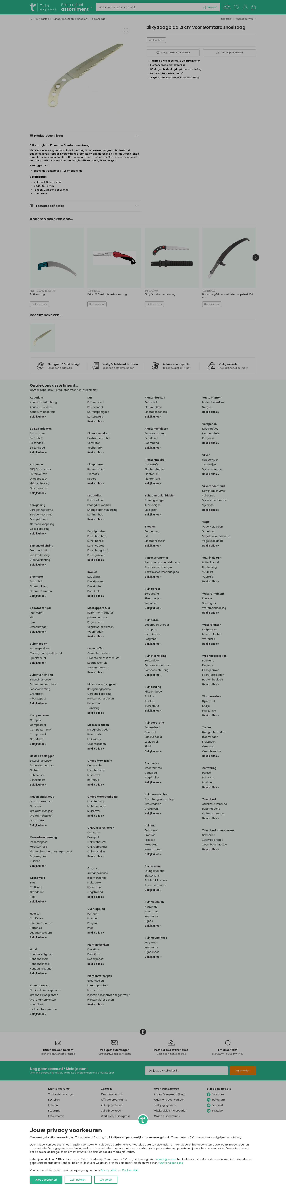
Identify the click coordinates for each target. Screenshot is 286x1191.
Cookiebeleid (130, 1170)
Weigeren (106, 1179)
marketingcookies (165, 1159)
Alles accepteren (46, 1179)
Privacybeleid (109, 1170)
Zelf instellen (78, 1179)
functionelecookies (170, 1163)
